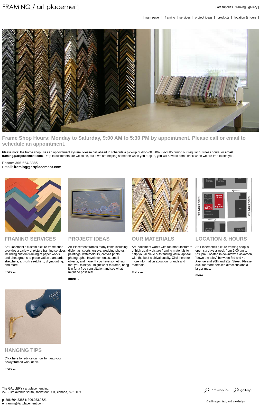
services (185, 17)
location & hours (245, 17)
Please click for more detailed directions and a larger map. (224, 265)
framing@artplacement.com (37, 167)
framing (240, 7)
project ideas (203, 17)
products (223, 17)
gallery (253, 7)
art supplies (225, 7)
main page (152, 17)
